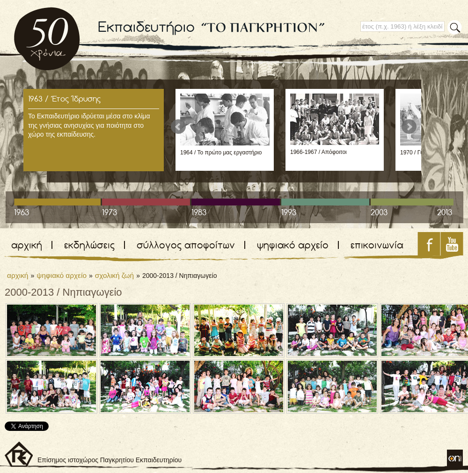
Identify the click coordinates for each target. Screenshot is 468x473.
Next (409, 126)
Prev (178, 126)
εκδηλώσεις (89, 245)
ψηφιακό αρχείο (293, 245)
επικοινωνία (377, 245)
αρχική (26, 245)
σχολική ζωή (114, 275)
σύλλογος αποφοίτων (186, 245)
